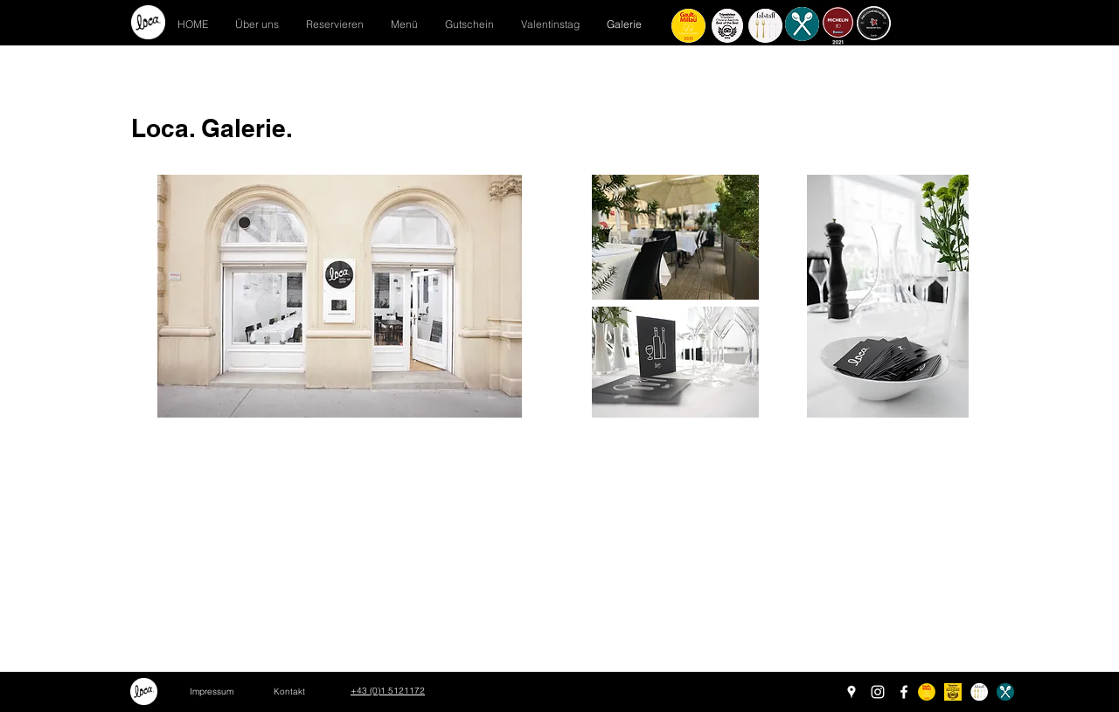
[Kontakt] (289, 692)
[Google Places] (851, 692)
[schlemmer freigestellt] (1005, 692)
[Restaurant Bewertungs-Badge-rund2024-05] (926, 692)
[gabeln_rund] (979, 692)
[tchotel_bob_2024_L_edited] (953, 692)
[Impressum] (211, 692)
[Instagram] (877, 692)
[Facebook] (904, 692)
